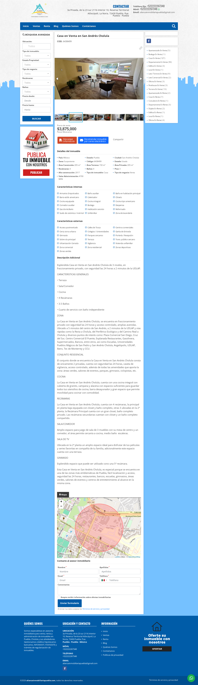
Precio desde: (28, 96)
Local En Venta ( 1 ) (155, 69)
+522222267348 (156, 6)
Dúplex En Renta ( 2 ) (156, 108)
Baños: (25, 87)
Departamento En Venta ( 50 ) (160, 62)
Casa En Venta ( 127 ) (156, 58)
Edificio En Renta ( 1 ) (156, 112)
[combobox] (36, 55)
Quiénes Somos (70, 26)
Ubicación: (27, 41)
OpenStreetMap (134, 557)
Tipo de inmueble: (30, 51)
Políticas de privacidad (113, 655)
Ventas (36, 26)
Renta (47, 26)
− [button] (61, 506)
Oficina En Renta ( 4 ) (156, 120)
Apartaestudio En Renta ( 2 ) (159, 93)
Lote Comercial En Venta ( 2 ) (159, 77)
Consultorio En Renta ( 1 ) (158, 100)
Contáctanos (89, 26)
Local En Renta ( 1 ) (155, 116)
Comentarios (63, 584)
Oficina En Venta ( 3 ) (156, 81)
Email (61, 576)
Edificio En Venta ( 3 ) (156, 66)
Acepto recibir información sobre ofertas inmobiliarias (86, 597)
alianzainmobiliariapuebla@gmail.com (80, 663)
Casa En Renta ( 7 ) (155, 97)
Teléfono (104, 576)
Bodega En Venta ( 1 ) (156, 54)
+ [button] (61, 502)
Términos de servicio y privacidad (96, 609)
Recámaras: (27, 78)
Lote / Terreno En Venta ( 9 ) (159, 73)
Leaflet (117, 557)
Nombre (62, 567)
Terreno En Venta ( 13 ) (157, 89)
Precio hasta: (28, 105)
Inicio (26, 26)
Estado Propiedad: (30, 60)
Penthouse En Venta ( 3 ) (158, 85)
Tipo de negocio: (29, 69)
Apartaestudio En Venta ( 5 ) (159, 50)
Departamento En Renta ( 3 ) (159, 104)
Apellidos (105, 567)
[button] (140, 48)
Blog (56, 26)
